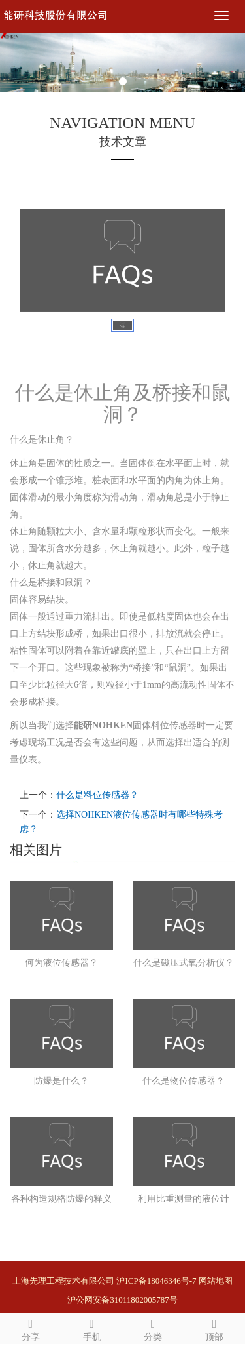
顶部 (214, 1328)
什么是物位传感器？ (183, 1081)
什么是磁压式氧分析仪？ (183, 963)
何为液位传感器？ (61, 963)
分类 (153, 1328)
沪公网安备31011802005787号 (122, 1300)
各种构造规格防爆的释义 (61, 1199)
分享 (30, 1328)
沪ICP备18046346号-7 (156, 1281)
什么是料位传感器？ (97, 795)
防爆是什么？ (61, 1081)
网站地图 (216, 1281)
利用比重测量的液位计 (183, 1199)
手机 (92, 1328)
